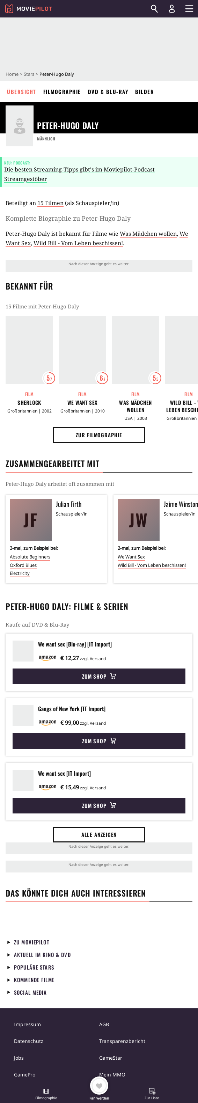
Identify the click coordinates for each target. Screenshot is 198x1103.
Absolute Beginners (30, 557)
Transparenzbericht (122, 1041)
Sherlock (29, 402)
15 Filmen (50, 203)
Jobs (19, 1057)
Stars (29, 74)
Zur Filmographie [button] (99, 435)
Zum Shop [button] (99, 676)
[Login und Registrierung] (172, 8)
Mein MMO (112, 1074)
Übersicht (21, 91)
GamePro (24, 1074)
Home (12, 74)
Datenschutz (28, 1041)
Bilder (144, 91)
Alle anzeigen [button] (99, 834)
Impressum (27, 1024)
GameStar (110, 1057)
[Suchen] (154, 8)
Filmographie (62, 91)
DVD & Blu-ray (108, 91)
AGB (104, 1024)
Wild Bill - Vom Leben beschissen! (78, 243)
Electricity (20, 573)
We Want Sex (82, 402)
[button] (46, 1094)
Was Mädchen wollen (148, 234)
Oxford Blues (23, 565)
